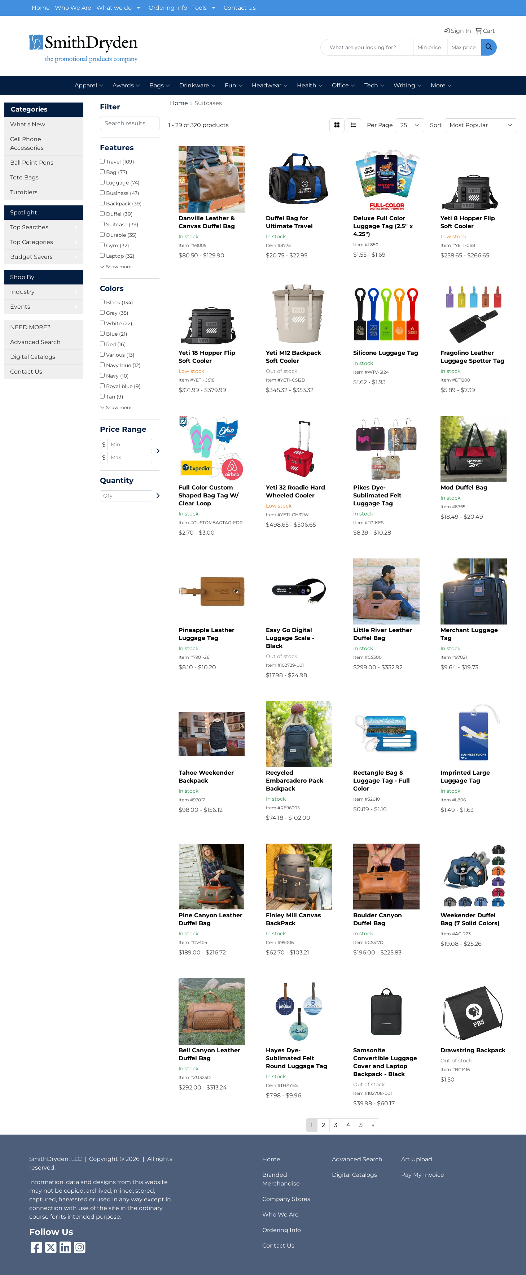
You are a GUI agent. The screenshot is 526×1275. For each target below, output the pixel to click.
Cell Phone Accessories (27, 143)
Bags (159, 85)
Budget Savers (31, 256)
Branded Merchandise (281, 1179)
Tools (199, 7)
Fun (233, 85)
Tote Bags (24, 177)
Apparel (89, 85)
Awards (126, 85)
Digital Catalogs (32, 356)
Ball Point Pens (31, 162)
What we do (114, 7)
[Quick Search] (367, 47)
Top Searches (29, 227)
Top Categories (31, 242)
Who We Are (73, 7)
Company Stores (286, 1199)
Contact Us (240, 7)
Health (310, 85)
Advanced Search (35, 342)
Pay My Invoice (422, 1174)
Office (343, 85)
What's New (27, 124)
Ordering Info (168, 7)
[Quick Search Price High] (464, 47)
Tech (374, 85)
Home (41, 7)
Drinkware (197, 85)
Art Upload (416, 1159)
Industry (22, 291)
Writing (407, 85)
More (441, 85)
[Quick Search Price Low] (430, 47)
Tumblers (24, 192)
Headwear (270, 85)
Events (20, 306)
